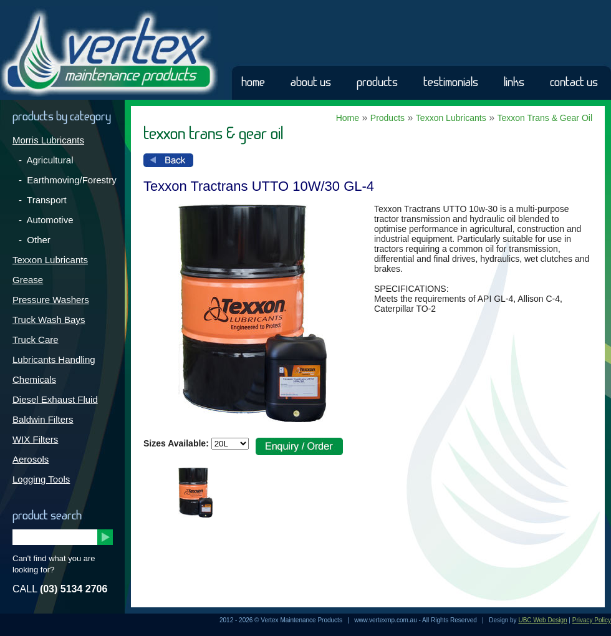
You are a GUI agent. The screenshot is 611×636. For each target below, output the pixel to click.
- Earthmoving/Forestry (68, 180)
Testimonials (450, 82)
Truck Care (35, 339)
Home (253, 82)
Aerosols (30, 459)
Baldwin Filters (43, 419)
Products (377, 82)
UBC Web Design (542, 620)
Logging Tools (41, 479)
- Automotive (46, 219)
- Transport (43, 200)
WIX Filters (35, 439)
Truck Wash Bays (48, 319)
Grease (27, 279)
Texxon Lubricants (50, 259)
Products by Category (61, 116)
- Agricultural (46, 160)
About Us (311, 82)
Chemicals (34, 379)
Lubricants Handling (53, 359)
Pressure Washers (50, 299)
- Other (35, 239)
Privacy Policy (591, 620)
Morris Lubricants (48, 140)
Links (514, 82)
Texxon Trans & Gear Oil (544, 118)
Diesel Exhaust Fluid (55, 399)
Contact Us (574, 82)
